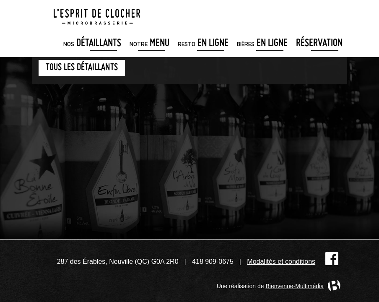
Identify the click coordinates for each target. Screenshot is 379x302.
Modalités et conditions (281, 261)
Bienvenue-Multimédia (294, 286)
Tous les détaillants (82, 67)
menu (149, 44)
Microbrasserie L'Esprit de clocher (96, 14)
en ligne (203, 44)
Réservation (319, 44)
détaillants (92, 44)
